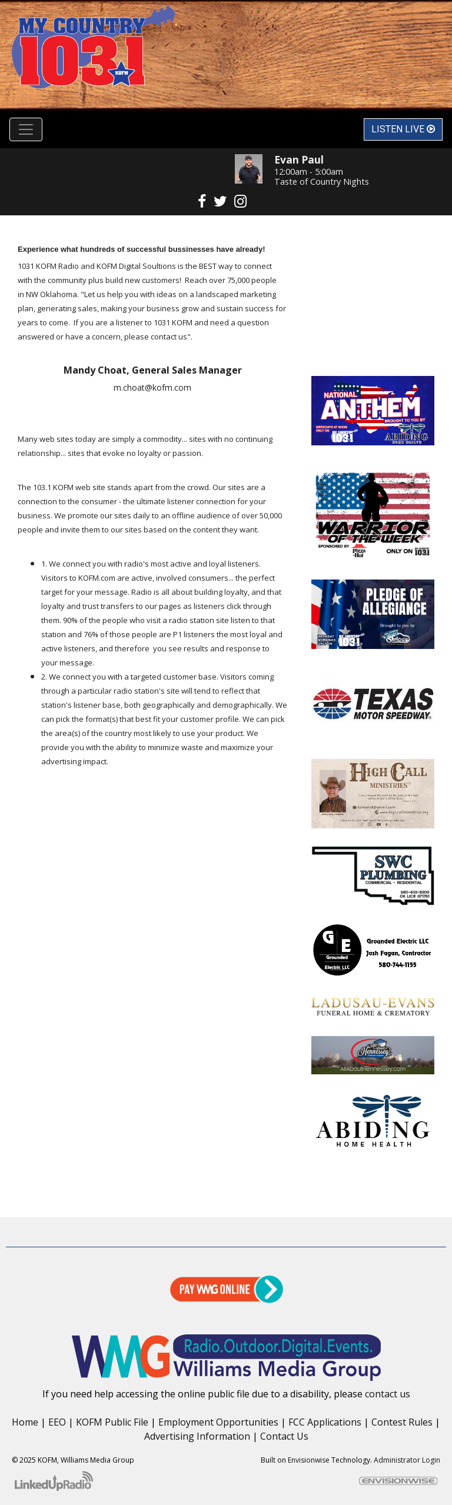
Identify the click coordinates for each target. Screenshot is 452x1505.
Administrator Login (407, 1460)
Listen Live (403, 129)
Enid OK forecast (372, 352)
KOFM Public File (112, 1422)
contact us (387, 1393)
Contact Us (284, 1436)
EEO (57, 1422)
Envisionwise (309, 1460)
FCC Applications (324, 1422)
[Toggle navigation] (25, 129)
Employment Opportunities (218, 1422)
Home (25, 1422)
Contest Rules (402, 1422)
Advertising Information (197, 1436)
